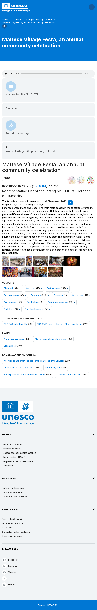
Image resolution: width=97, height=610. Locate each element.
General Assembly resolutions (16, 532)
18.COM (39, 186)
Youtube (9, 572)
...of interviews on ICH (12, 492)
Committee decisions (12, 536)
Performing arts (52, 367)
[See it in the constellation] (71, 180)
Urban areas (10, 346)
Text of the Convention (13, 519)
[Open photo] (5, 261)
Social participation (34, 309)
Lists (50, 19)
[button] (4, 27)
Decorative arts (11, 295)
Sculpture (8, 309)
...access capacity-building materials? (19, 453)
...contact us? (8, 465)
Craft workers (53, 288)
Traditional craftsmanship (68, 374)
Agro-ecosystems (14, 339)
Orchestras (77, 295)
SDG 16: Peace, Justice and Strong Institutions (60, 324)
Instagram (9, 566)
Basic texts (7, 527)
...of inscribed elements (13, 488)
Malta (7, 177)
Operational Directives (12, 523)
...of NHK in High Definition (14, 496)
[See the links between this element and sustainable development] (90, 180)
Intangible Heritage (35, 19)
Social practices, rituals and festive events (25, 374)
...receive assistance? (12, 444)
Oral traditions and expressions (19, 367)
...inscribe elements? (11, 448)
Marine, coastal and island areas (50, 339)
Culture (18, 19)
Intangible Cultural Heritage (16, 10)
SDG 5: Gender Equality (15, 324)
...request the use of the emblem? (18, 461)
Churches (31, 288)
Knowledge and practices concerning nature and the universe (34, 361)
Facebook (10, 560)
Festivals (36, 295)
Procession (10, 302)
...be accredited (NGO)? (13, 457)
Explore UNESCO (48, 605)
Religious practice (58, 302)
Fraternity (58, 295)
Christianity (9, 288)
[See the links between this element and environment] (81, 180)
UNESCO (6, 19)
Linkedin (9, 584)
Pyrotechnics (33, 302)
